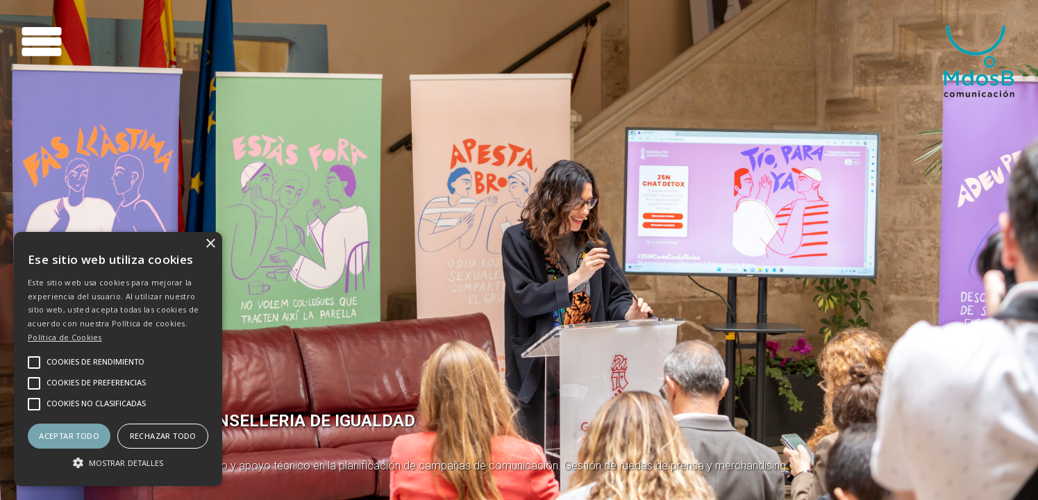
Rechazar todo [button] (163, 436)
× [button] (210, 244)
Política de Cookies (65, 337)
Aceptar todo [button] (69, 436)
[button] (118, 462)
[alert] (118, 359)
